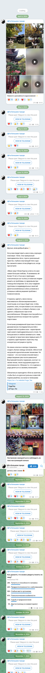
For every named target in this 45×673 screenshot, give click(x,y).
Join (33, 3)
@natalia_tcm (12, 460)
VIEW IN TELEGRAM (22, 28)
